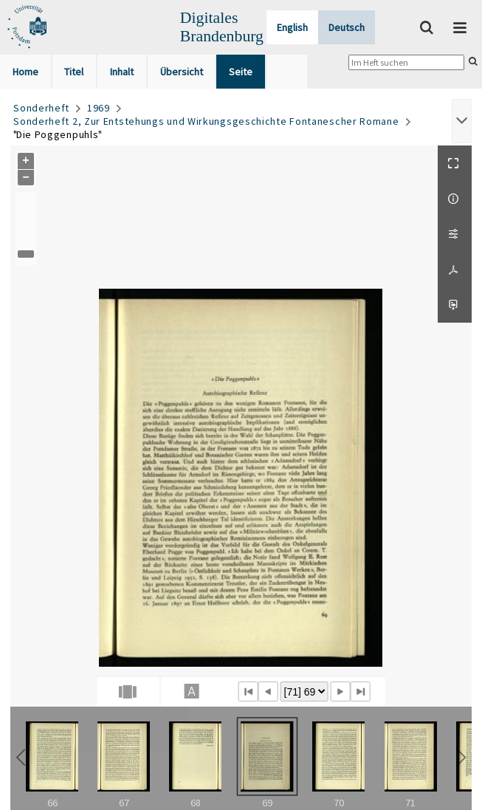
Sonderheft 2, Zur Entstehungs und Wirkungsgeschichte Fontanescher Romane (206, 121)
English (292, 27)
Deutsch (346, 27)
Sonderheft (41, 107)
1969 (98, 107)
